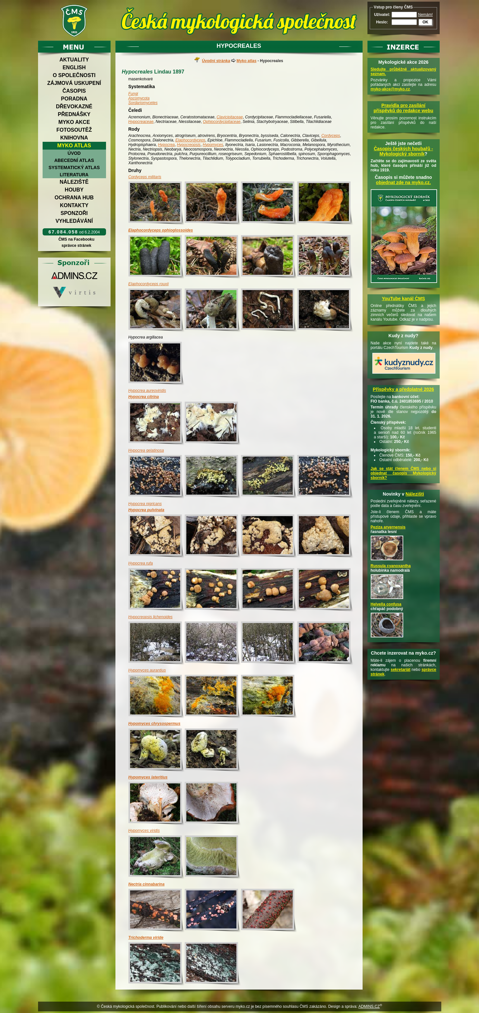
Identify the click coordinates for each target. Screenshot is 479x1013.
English (74, 67)
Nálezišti (415, 494)
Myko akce (74, 122)
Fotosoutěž (74, 130)
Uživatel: (382, 14)
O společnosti (74, 75)
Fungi (133, 93)
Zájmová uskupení (74, 83)
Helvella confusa (386, 604)
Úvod (74, 153)
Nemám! (425, 14)
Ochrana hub (74, 197)
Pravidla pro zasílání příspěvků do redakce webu (403, 108)
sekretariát (400, 669)
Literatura (74, 174)
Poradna (74, 98)
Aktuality (74, 59)
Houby (74, 190)
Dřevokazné (74, 106)
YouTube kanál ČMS (403, 298)
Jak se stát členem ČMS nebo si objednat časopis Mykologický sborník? (403, 473)
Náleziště (74, 182)
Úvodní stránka (216, 61)
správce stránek (76, 245)
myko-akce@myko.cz (390, 89)
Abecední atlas (74, 160)
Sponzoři (74, 213)
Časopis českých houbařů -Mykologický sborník (403, 151)
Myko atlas (74, 145)
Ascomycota (139, 98)
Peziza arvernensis (388, 527)
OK (425, 22)
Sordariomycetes (143, 102)
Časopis (74, 91)
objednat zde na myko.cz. (403, 182)
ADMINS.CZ (369, 1006)
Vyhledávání (74, 221)
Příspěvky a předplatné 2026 (403, 389)
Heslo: (382, 22)
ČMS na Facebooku (76, 239)
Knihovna (74, 137)
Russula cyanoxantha (391, 566)
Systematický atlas (74, 167)
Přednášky (74, 114)
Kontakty (74, 205)
